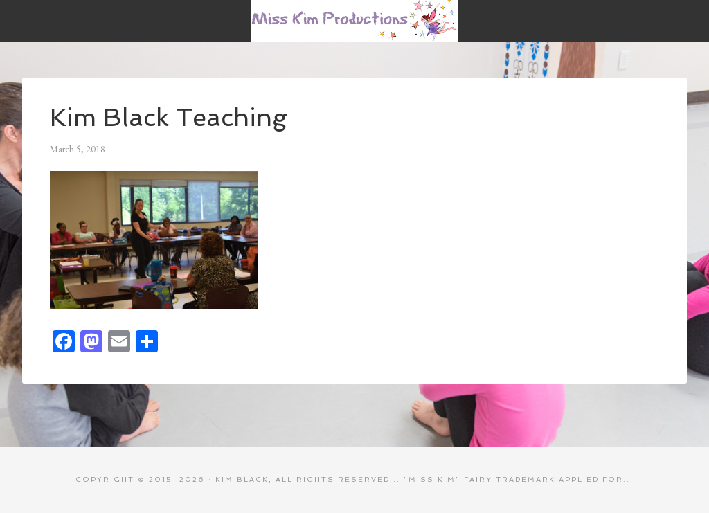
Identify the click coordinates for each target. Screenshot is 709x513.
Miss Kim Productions (354, 21)
